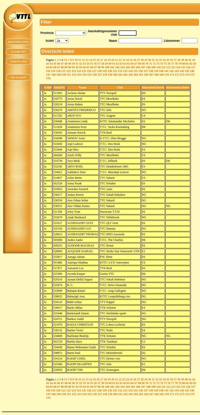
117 (193, 67)
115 (183, 67)
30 (149, 60)
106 (138, 67)
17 (101, 60)
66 (132, 63)
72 (154, 63)
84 (47, 67)
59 (106, 63)
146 (192, 71)
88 (62, 67)
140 (161, 71)
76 (168, 63)
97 (95, 67)
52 (80, 63)
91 (73, 67)
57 (99, 63)
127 (94, 71)
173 (182, 74)
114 (178, 67)
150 (64, 74)
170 (166, 74)
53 (84, 63)
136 (140, 71)
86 (54, 67)
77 (172, 63)
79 (179, 63)
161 (120, 74)
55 (91, 63)
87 (58, 67)
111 (163, 67)
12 (83, 60)
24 (127, 60)
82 (190, 63)
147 (48, 74)
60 (110, 63)
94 (84, 67)
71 (150, 63)
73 (157, 63)
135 (135, 71)
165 (141, 74)
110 (158, 67)
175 (192, 74)
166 (146, 74)
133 (125, 71)
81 (187, 63)
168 (156, 74)
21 (116, 60)
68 (139, 63)
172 (177, 74)
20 (112, 60)
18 (105, 60)
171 (172, 74)
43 (47, 63)
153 (79, 74)
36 (171, 60)
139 (156, 71)
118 (48, 71)
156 (94, 74)
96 (91, 67)
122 (68, 71)
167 (151, 74)
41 (189, 60)
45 (54, 63)
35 (167, 60)
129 (104, 71)
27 (138, 60)
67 (135, 63)
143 (177, 71)
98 (99, 67)
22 (120, 60)
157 (100, 74)
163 (130, 74)
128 (99, 71)
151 (69, 74)
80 (183, 63)
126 (89, 71)
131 (115, 71)
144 (182, 71)
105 (133, 67)
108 (148, 67)
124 (79, 71)
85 (51, 67)
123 (74, 71)
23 (123, 60)
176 (48, 78)
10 (76, 60)
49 (69, 63)
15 (94, 60)
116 (188, 67)
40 (186, 60)
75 (165, 63)
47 (62, 63)
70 (146, 63)
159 (110, 74)
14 (90, 60)
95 (88, 67)
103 (122, 67)
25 (131, 60)
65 (128, 63)
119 (53, 71)
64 (124, 63)
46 (58, 63)
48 (65, 63)
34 (164, 60)
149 (58, 74)
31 (153, 60)
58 (102, 63)
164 (136, 74)
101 (112, 67)
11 (79, 60)
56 (95, 63)
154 (84, 74)
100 (107, 67)
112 (168, 67)
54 (88, 63)
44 (51, 63)
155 (89, 74)
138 (151, 71)
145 (187, 71)
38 (178, 60)
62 (117, 63)
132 (120, 71)
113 (173, 67)
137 (146, 71)
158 (105, 74)
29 (145, 60)
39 (182, 60)
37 (175, 60)
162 (125, 74)
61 (113, 63)
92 (76, 67)
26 (134, 60)
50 (73, 63)
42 (193, 60)
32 (156, 60)
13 (87, 60)
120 (58, 71)
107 (143, 67)
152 (74, 74)
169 (161, 74)
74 (161, 63)
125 (84, 71)
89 (65, 67)
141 (166, 71)
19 (109, 60)
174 (187, 74)
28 (142, 60)
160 (115, 74)
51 (76, 63)
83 (194, 63)
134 (130, 71)
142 (171, 71)
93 (80, 67)
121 (63, 71)
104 (127, 67)
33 (160, 60)
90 (69, 67)
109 (153, 67)
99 (102, 67)
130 (110, 71)
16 (98, 60)
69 (143, 63)
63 (121, 63)
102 (117, 67)
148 (53, 74)
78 (176, 63)
